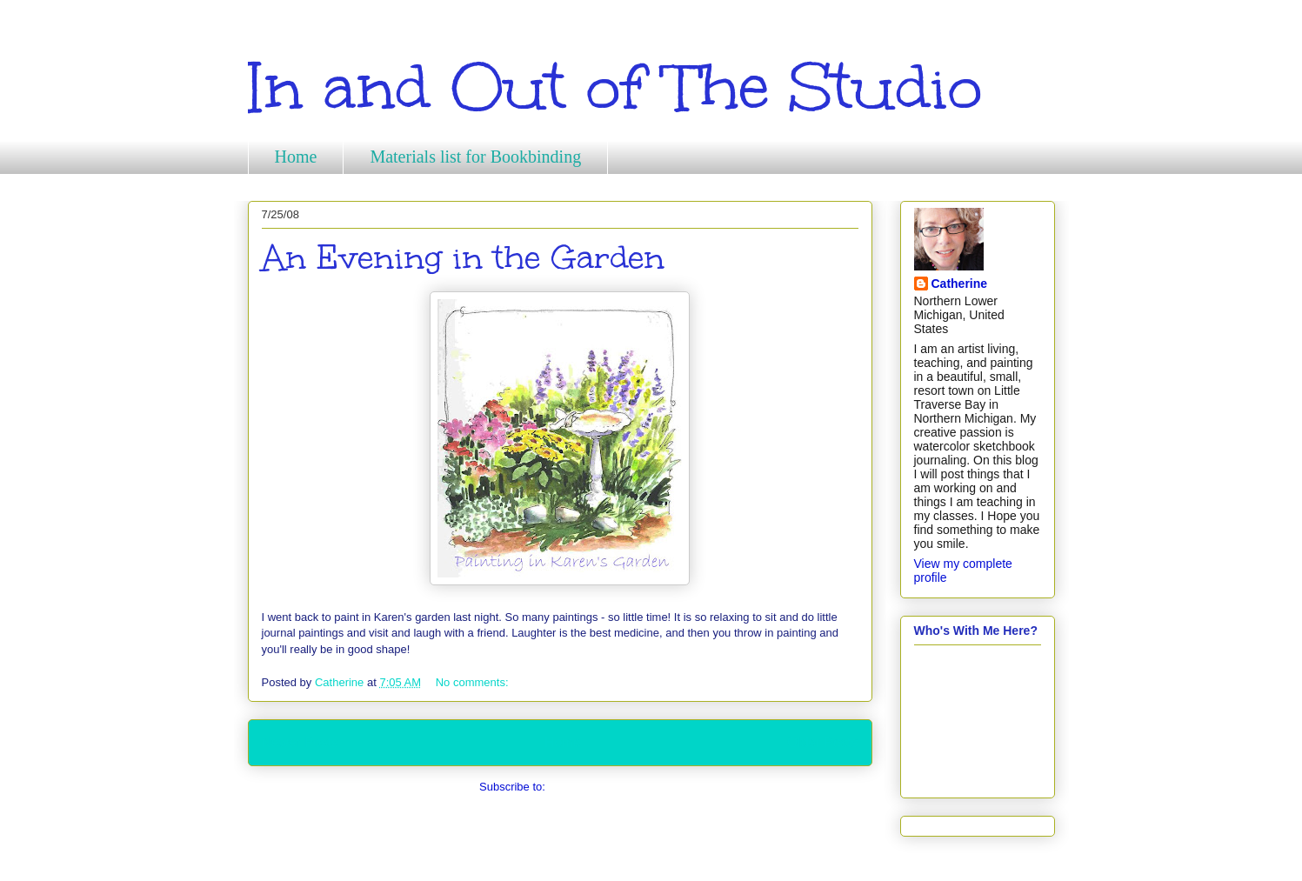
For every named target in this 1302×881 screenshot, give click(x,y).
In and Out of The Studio (615, 87)
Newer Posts (300, 742)
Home (296, 156)
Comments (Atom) (594, 786)
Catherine (959, 283)
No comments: (473, 682)
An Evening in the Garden (463, 257)
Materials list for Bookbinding (475, 156)
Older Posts (822, 742)
